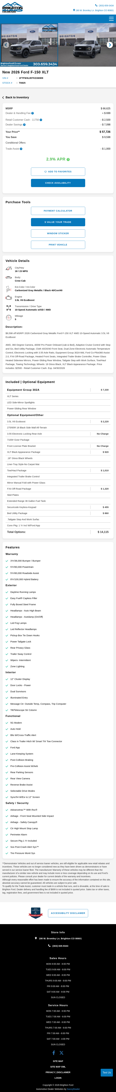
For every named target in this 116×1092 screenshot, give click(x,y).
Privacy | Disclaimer (58, 1072)
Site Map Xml (58, 1067)
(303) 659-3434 (104, 5)
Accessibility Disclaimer (68, 913)
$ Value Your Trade (58, 222)
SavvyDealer (73, 1089)
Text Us (107, 1072)
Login (58, 1078)
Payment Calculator (58, 211)
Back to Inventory (15, 97)
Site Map (58, 1061)
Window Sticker (58, 233)
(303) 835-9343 (60, 946)
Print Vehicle (58, 244)
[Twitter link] (61, 1053)
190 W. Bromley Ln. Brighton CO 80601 (93, 10)
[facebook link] (54, 1053)
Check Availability (58, 183)
